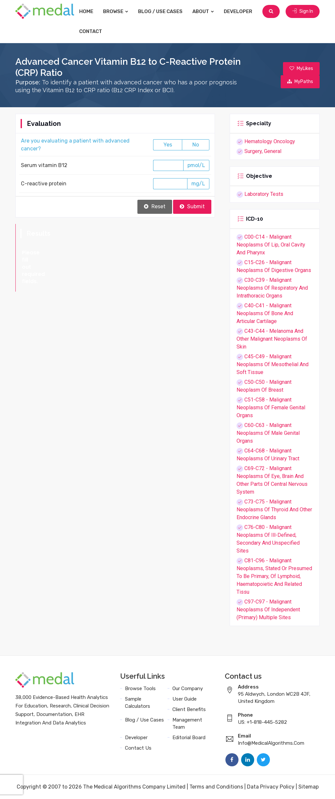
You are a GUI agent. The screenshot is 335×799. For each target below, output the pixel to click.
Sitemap (308, 787)
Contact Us (138, 748)
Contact (90, 31)
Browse (115, 11)
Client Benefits (189, 709)
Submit (192, 206)
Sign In (302, 11)
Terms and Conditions (216, 787)
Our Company (187, 688)
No (195, 145)
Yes (168, 145)
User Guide (184, 699)
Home (86, 11)
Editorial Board (188, 737)
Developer (238, 11)
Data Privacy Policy (270, 787)
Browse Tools (140, 688)
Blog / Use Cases (160, 11)
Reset (155, 206)
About (203, 11)
